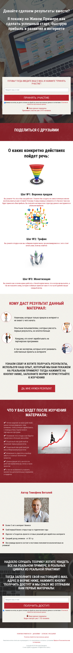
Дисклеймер (36, 634)
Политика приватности (24, 634)
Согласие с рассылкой (49, 634)
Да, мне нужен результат (36, 388)
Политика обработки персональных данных (36, 637)
